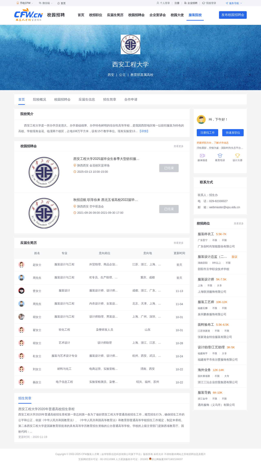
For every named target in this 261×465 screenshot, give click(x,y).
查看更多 (179, 146)
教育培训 (220, 157)
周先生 (37, 277)
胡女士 (37, 317)
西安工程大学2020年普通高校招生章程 (46, 409)
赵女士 (37, 264)
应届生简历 (115, 15)
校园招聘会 (136, 15)
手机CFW (25, 3)
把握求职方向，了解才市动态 (213, 142)
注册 (177, 3)
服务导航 (234, 3)
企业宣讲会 (157, 15)
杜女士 (37, 356)
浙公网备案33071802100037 (166, 459)
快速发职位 (233, 132)
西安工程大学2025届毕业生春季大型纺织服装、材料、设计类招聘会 (107, 159)
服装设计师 (206, 279)
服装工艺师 (206, 302)
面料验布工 (206, 324)
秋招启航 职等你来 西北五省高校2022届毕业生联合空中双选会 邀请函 (107, 200)
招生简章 (109, 99)
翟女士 (37, 330)
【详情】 (144, 131)
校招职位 (95, 15)
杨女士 (37, 382)
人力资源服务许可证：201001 (132, 459)
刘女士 (37, 369)
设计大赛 (237, 157)
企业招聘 (190, 3)
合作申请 (130, 99)
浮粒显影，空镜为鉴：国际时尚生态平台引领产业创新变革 (220, 147)
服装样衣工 (206, 234)
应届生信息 (87, 99)
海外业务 (204, 370)
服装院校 (195, 15)
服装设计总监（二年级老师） (219, 256)
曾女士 (37, 290)
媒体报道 (202, 157)
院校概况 (39, 99)
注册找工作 (207, 132)
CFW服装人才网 (90, 454)
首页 (61, 3)
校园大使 (177, 15)
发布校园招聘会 (232, 15)
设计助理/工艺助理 (211, 347)
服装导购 (204, 392)
